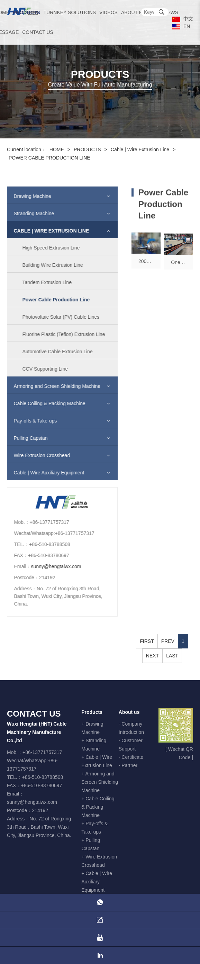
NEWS (171, 12)
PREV (167, 641)
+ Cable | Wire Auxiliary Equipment (96, 882)
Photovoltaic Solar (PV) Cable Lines (56, 317)
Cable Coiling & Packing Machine (45, 403)
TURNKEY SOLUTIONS (70, 12)
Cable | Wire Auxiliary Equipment (44, 472)
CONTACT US (37, 32)
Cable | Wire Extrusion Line (140, 149)
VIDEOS (108, 12)
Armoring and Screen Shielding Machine (52, 386)
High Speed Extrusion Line (46, 248)
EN (181, 26)
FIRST (147, 641)
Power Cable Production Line (51, 299)
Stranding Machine (29, 213)
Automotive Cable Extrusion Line (53, 351)
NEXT (152, 655)
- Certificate (131, 757)
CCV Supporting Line (41, 369)
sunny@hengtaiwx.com (52, 566)
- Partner (128, 765)
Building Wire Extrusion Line (48, 265)
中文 (182, 18)
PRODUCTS (26, 12)
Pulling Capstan (26, 438)
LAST (172, 655)
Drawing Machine (28, 196)
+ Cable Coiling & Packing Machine (97, 807)
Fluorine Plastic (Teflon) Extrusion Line (59, 334)
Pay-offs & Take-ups (31, 421)
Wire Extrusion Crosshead (37, 455)
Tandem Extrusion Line (42, 282)
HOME (56, 149)
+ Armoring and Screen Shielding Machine (99, 782)
